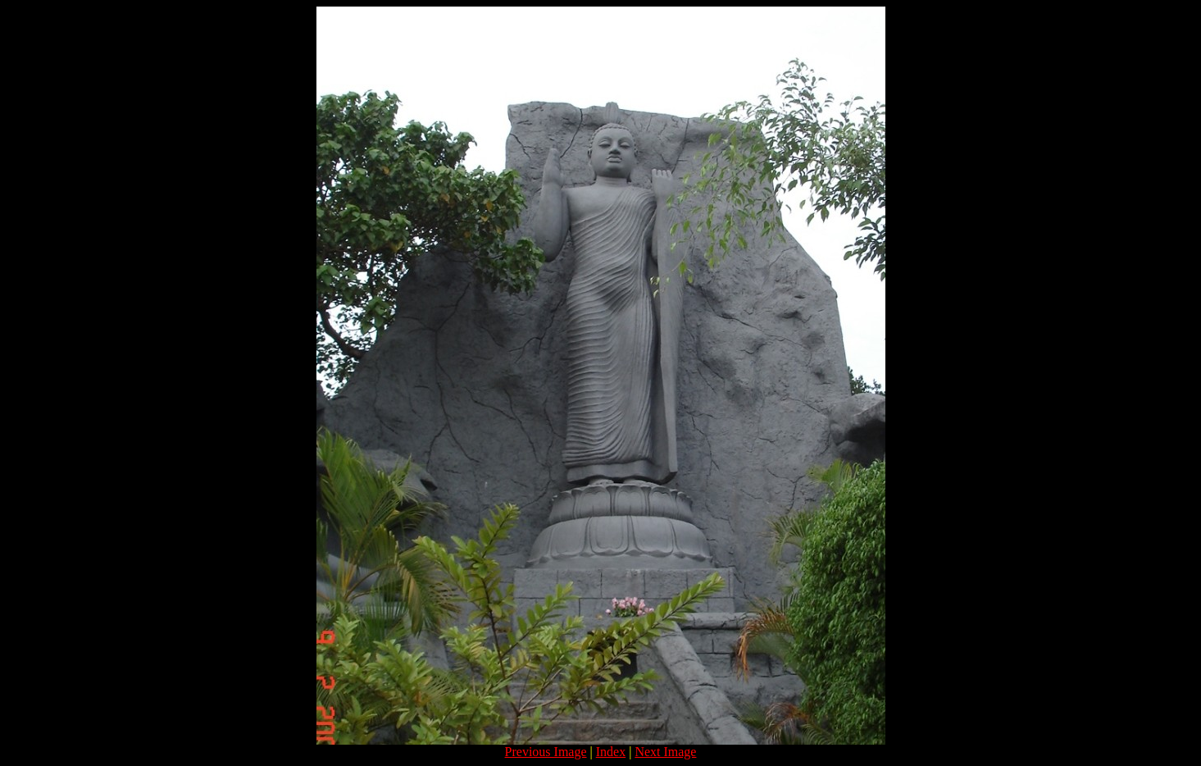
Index (611, 752)
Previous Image (546, 752)
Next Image (665, 752)
